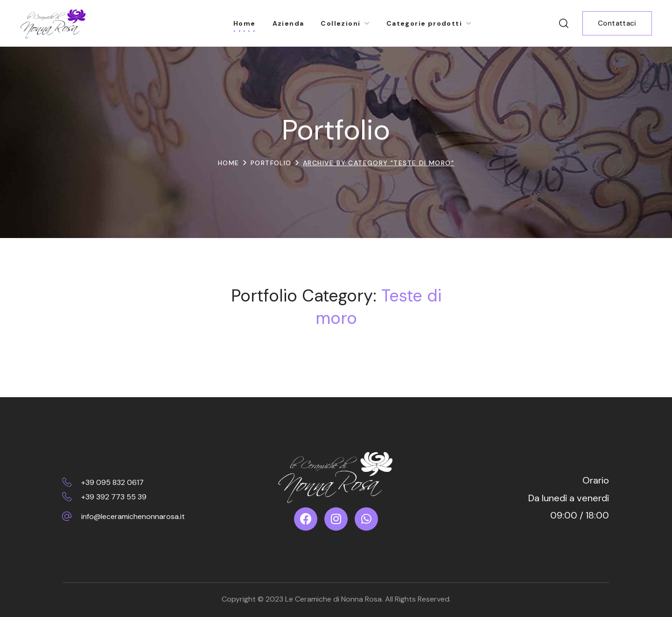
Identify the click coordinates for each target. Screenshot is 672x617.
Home (228, 163)
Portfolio (271, 163)
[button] (563, 23)
